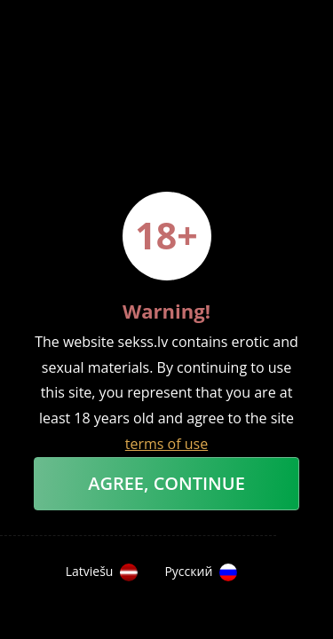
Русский (200, 572)
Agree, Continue (166, 483)
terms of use (166, 444)
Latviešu (102, 572)
